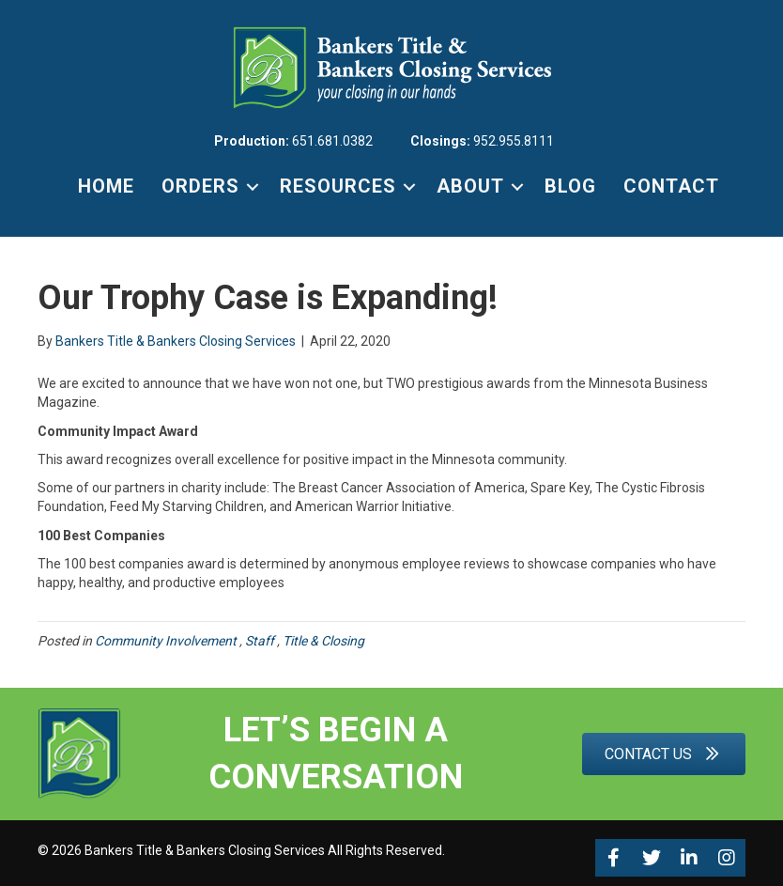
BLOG (570, 186)
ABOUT (470, 186)
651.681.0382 (332, 140)
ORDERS (200, 186)
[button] (614, 858)
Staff (261, 640)
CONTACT (671, 186)
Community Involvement (167, 640)
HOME (106, 186)
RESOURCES (338, 186)
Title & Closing (325, 640)
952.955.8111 (513, 140)
